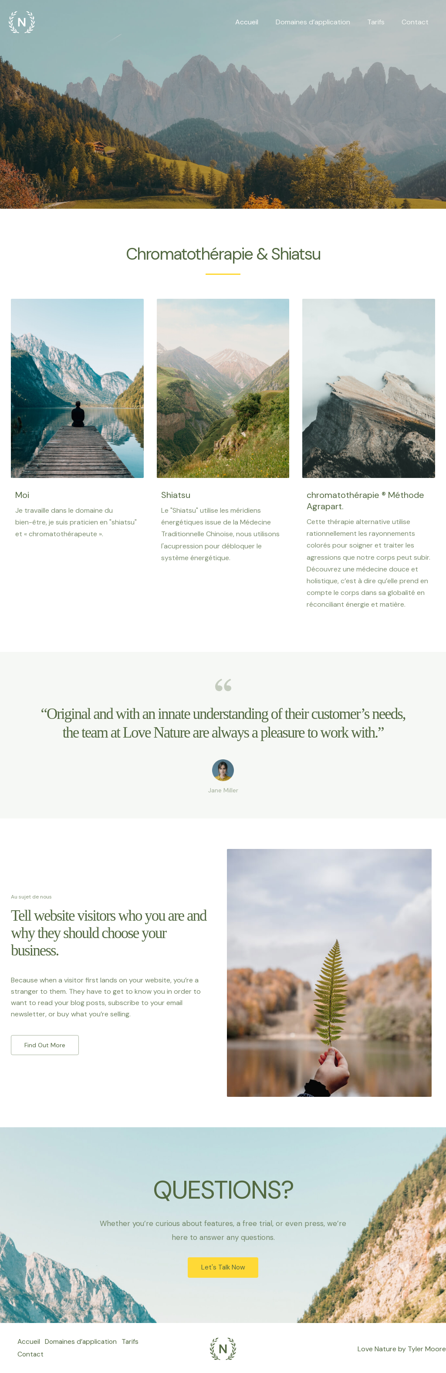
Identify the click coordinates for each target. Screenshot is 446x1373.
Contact (416, 22)
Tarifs (380, 22)
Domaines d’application (321, 22)
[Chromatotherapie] (22, 21)
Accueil (258, 22)
